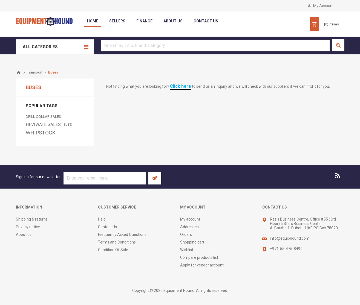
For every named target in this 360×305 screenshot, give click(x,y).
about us (173, 21)
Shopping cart (192, 242)
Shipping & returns (32, 219)
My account (190, 219)
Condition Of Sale (113, 250)
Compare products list (199, 257)
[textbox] (215, 45)
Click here (180, 86)
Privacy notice (28, 227)
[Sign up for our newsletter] (105, 178)
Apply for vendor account (202, 265)
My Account (323, 6)
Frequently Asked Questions (122, 234)
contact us (206, 21)
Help (102, 219)
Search (338, 45)
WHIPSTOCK (40, 133)
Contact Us (107, 227)
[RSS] (337, 175)
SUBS (68, 124)
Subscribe (154, 178)
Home (92, 21)
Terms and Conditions (117, 242)
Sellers (117, 21)
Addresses (189, 227)
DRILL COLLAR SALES (43, 116)
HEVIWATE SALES (43, 124)
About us (23, 234)
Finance (144, 21)
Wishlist (186, 250)
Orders (186, 234)
